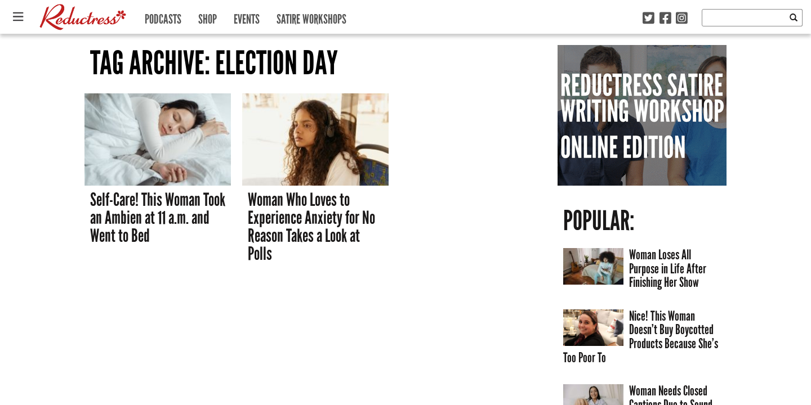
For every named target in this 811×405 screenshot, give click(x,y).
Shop (207, 16)
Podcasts (163, 16)
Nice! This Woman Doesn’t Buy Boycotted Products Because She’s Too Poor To (640, 337)
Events (247, 16)
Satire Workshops (311, 16)
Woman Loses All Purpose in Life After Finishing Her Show (667, 268)
